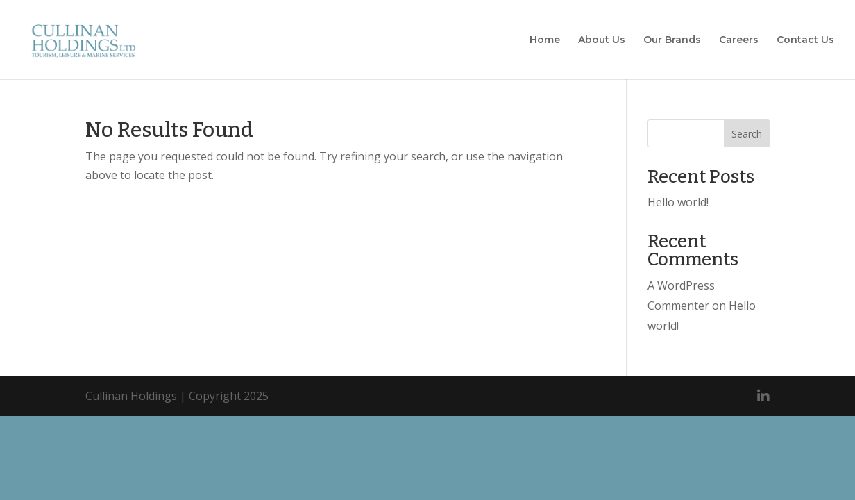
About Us (601, 40)
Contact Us (805, 40)
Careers (739, 40)
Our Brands (672, 40)
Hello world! (678, 202)
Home (545, 40)
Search (746, 133)
